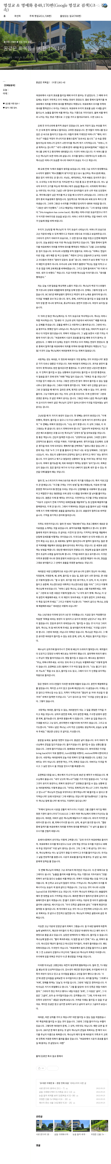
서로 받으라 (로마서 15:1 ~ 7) (52, 1088)
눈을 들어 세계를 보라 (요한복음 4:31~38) (57, 1095)
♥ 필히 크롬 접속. (10, 107)
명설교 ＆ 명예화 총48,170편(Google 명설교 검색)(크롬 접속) (53, 6)
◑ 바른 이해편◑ (47, 1083)
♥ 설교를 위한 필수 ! (11, 103)
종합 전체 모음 (63, 1083)
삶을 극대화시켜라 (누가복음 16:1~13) (55, 1091)
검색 (98, 6)
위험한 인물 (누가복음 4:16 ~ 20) (53, 1099)
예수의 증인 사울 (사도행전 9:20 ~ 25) (55, 1102)
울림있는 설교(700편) (70, 16)
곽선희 (17, 16)
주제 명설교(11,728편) (40, 16)
